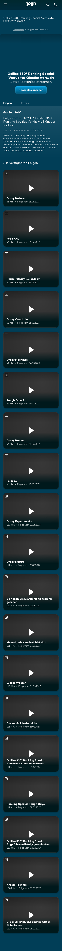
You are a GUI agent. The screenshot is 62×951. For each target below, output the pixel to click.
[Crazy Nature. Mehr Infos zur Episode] (31, 552)
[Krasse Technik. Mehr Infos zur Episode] (31, 875)
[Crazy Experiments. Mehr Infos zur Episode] (31, 511)
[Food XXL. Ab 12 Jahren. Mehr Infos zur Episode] (31, 228)
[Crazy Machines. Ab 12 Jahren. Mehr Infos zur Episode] (31, 350)
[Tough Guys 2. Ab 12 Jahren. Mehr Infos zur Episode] (31, 390)
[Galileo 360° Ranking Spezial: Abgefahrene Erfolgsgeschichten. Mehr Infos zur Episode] (31, 834)
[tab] (8, 103)
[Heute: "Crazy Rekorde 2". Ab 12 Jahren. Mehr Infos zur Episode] (31, 269)
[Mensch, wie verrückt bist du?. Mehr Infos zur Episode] (31, 632)
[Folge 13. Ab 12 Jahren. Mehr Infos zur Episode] (31, 471)
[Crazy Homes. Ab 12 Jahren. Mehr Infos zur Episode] (31, 430)
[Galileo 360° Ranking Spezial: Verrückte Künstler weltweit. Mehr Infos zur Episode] (31, 753)
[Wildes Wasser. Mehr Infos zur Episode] (31, 673)
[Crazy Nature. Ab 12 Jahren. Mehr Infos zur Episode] (31, 188)
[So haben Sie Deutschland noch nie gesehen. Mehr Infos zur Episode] (31, 592)
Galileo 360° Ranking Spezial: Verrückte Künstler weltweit (28, 19)
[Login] (55, 5)
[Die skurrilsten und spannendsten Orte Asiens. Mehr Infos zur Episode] (31, 915)
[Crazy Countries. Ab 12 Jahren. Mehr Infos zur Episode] (31, 309)
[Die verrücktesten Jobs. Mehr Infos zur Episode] (31, 713)
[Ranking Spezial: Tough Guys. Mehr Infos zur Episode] (31, 794)
